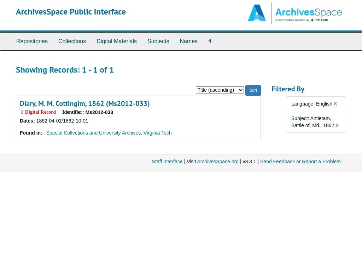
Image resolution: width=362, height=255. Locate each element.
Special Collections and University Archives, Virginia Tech (109, 133)
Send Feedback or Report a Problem (300, 161)
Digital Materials (117, 41)
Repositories (32, 41)
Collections (72, 41)
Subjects (158, 41)
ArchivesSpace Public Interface (71, 11)
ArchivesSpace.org (218, 161)
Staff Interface (167, 161)
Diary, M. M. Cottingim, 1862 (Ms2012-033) (85, 103)
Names (189, 41)
